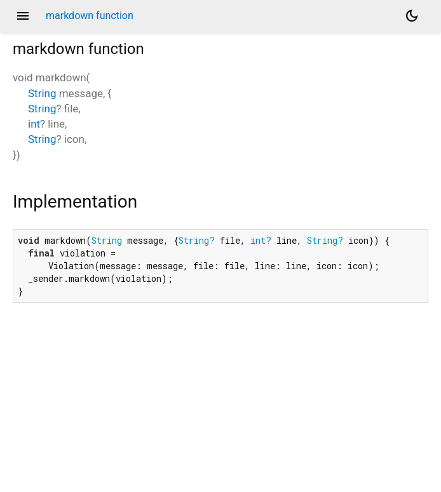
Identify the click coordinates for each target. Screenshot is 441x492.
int (34, 123)
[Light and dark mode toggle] (412, 16)
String (42, 93)
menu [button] (23, 15)
